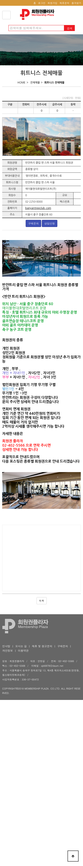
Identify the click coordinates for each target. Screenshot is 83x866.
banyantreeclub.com (38, 208)
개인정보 (7, 650)
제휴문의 (64, 3)
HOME (21, 82)
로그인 (41, 3)
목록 (41, 600)
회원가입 (52, 3)
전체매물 (35, 82)
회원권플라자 (38, 14)
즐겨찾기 (76, 3)
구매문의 (35, 223)
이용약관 (23, 650)
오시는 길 (21, 646)
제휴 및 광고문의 (42, 646)
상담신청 (51, 223)
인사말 (6, 646)
